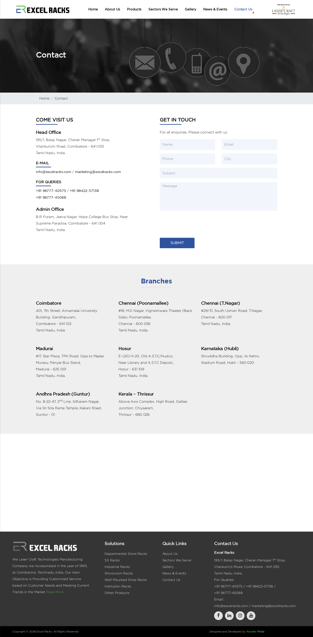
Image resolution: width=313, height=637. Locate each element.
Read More (55, 592)
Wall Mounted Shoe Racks (126, 579)
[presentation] (193, 222)
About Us (112, 9)
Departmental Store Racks (126, 553)
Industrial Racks (117, 566)
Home (93, 9)
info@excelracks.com (53, 172)
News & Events (215, 9)
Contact (61, 98)
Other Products (117, 592)
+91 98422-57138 (84, 191)
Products (134, 9)
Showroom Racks (119, 573)
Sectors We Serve (163, 9)
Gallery (190, 9)
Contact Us (243, 9)
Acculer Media (255, 631)
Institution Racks (118, 586)
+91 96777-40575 (51, 191)
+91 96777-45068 (51, 197)
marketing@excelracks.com (98, 172)
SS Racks (112, 560)
